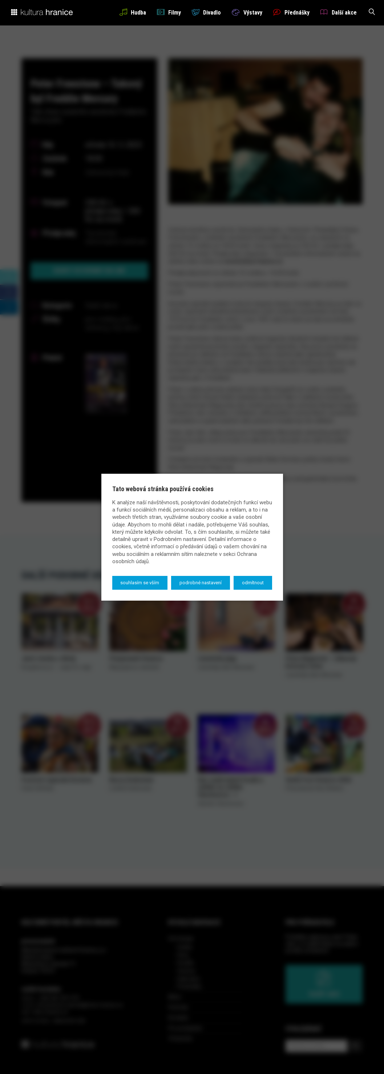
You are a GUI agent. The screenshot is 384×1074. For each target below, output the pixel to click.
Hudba (133, 12)
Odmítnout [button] (253, 582)
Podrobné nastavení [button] (200, 582)
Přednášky (291, 12)
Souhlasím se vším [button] (139, 582)
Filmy (169, 12)
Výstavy (247, 12)
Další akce (338, 12)
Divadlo (206, 12)
